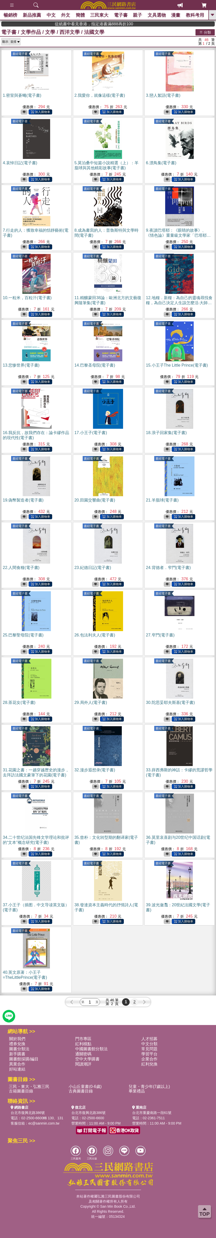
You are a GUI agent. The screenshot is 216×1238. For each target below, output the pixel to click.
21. (162, 500)
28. (19, 702)
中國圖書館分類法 (91, 1049)
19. (23, 500)
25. (23, 635)
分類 (205, 32)
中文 (51, 15)
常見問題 (149, 1049)
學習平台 (149, 1054)
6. (161, 163)
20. (94, 500)
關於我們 (17, 1039)
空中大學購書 (87, 1059)
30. (170, 702)
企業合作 (149, 1059)
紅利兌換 (149, 1064)
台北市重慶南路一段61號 (152, 1113)
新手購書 (17, 1054)
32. (94, 770)
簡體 (80, 15)
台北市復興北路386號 (28, 1113)
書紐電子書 (20, 54)
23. (92, 567)
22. (21, 567)
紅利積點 (83, 1044)
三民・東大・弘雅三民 (29, 1086)
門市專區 (83, 1039)
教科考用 (195, 15)
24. (168, 567)
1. (22, 95)
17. (90, 433)
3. (163, 95)
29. (90, 702)
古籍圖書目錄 (21, 1091)
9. (178, 235)
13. (21, 365)
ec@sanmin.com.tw (43, 1123)
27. (160, 635)
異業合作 (17, 1064)
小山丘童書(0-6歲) (85, 1086)
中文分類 (149, 1044)
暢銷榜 (10, 15)
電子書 (121, 15)
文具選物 (157, 15)
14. (94, 365)
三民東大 (99, 15)
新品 (32, 15)
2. (99, 95)
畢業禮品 (137, 1091)
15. (177, 365)
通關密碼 (83, 1054)
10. (27, 298)
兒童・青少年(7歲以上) (149, 1086)
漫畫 (176, 15)
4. (20, 163)
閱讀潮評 (83, 1064)
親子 (137, 15)
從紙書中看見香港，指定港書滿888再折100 (114, 24)
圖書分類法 (19, 1049)
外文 (65, 15)
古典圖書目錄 (81, 1091)
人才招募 (149, 1039)
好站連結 (17, 1069)
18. (166, 433)
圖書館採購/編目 (23, 1059)
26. (94, 635)
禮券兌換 (17, 1044)
